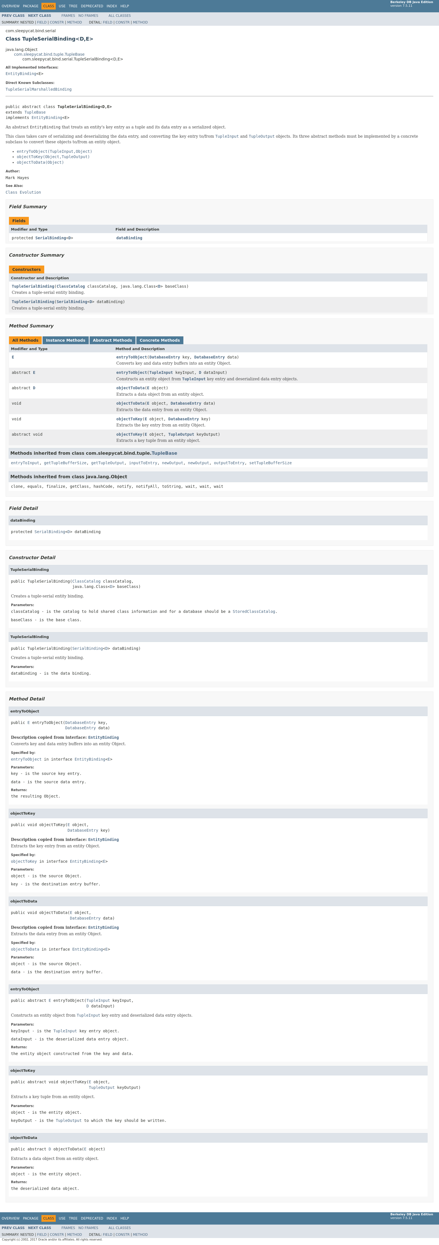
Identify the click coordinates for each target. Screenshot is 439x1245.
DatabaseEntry (165, 357)
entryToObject (131, 357)
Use (62, 6)
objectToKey (129, 419)
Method (74, 22)
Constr (57, 22)
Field (41, 22)
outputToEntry (229, 463)
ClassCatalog (71, 286)
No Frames (88, 16)
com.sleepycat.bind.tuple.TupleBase (49, 54)
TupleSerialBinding (33, 286)
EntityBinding (21, 73)
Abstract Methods (112, 340)
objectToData (130, 388)
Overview (11, 6)
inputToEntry (143, 463)
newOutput (172, 463)
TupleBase (35, 112)
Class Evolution (23, 192)
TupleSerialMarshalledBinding (39, 89)
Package (30, 6)
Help (124, 6)
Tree (73, 6)
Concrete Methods (160, 340)
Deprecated (92, 6)
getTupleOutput (107, 463)
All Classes (120, 16)
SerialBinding (50, 238)
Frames (68, 16)
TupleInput (161, 372)
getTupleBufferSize (65, 463)
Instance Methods (65, 340)
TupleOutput (181, 434)
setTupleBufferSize (270, 463)
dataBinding (129, 238)
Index (112, 6)
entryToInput (25, 463)
